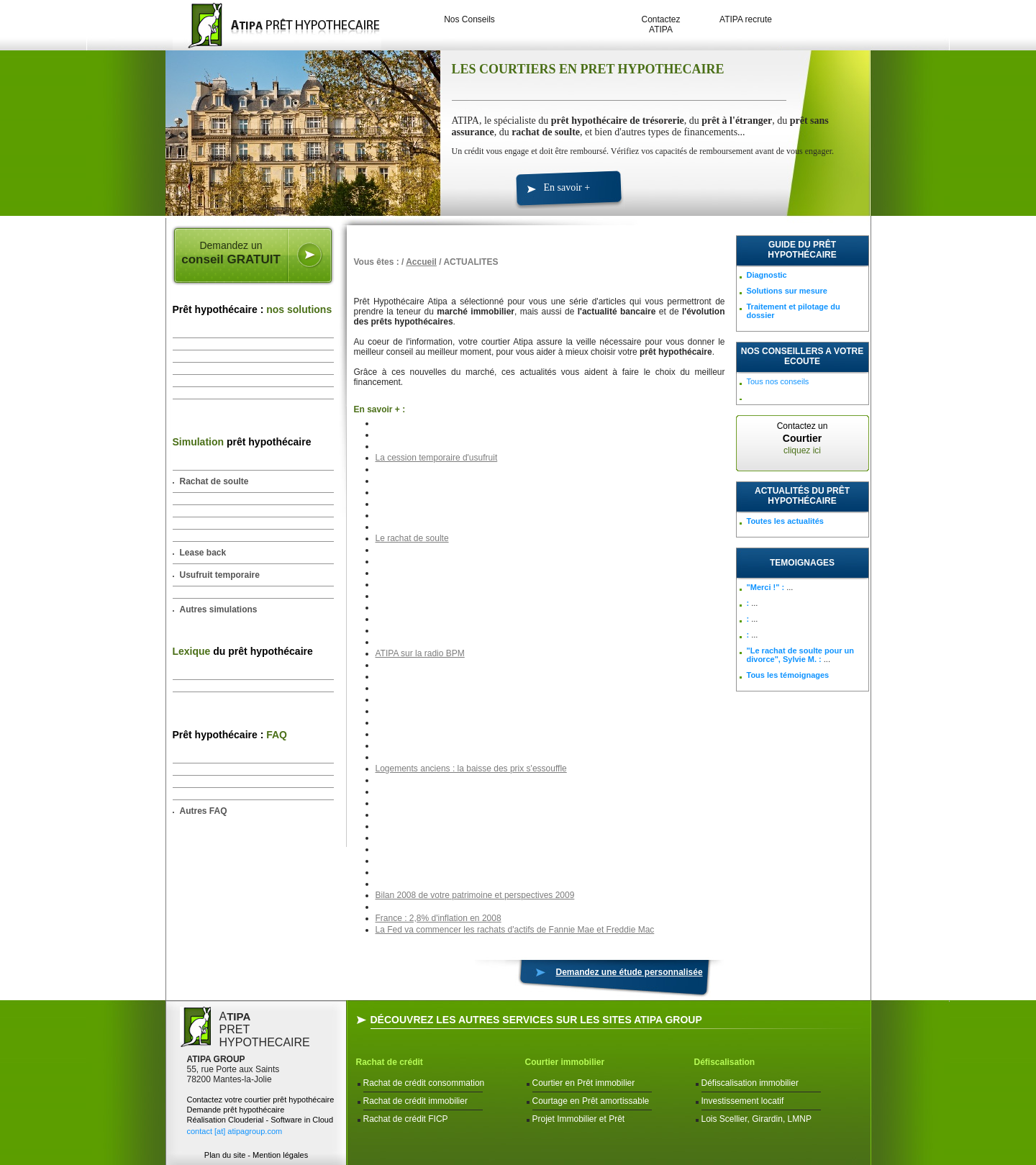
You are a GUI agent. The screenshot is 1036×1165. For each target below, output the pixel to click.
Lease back (203, 553)
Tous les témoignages (788, 675)
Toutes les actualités (785, 521)
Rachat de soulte (214, 481)
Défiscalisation (724, 1062)
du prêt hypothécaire (243, 651)
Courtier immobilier (565, 1062)
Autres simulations (219, 609)
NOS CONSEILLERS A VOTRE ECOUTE (802, 356)
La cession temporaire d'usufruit (437, 458)
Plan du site (224, 1155)
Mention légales (280, 1155)
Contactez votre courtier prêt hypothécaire (261, 1099)
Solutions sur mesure (787, 290)
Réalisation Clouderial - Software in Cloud (260, 1119)
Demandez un (231, 253)
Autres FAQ (203, 811)
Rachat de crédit (389, 1062)
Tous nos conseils (778, 381)
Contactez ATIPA (660, 24)
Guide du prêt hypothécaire (802, 250)
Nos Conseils (469, 19)
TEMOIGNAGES (802, 563)
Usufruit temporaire (220, 575)
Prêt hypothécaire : (252, 309)
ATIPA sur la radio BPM (420, 653)
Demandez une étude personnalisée (629, 972)
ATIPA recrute (745, 19)
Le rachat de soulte (412, 538)
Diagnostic (767, 275)
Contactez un (802, 438)
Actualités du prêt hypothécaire (802, 496)
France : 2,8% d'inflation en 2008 (438, 918)
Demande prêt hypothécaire (236, 1109)
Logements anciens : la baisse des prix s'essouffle (471, 768)
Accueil (421, 262)
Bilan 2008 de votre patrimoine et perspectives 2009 (475, 895)
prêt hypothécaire (242, 442)
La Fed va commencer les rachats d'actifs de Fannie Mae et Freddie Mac (515, 930)
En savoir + (567, 187)
